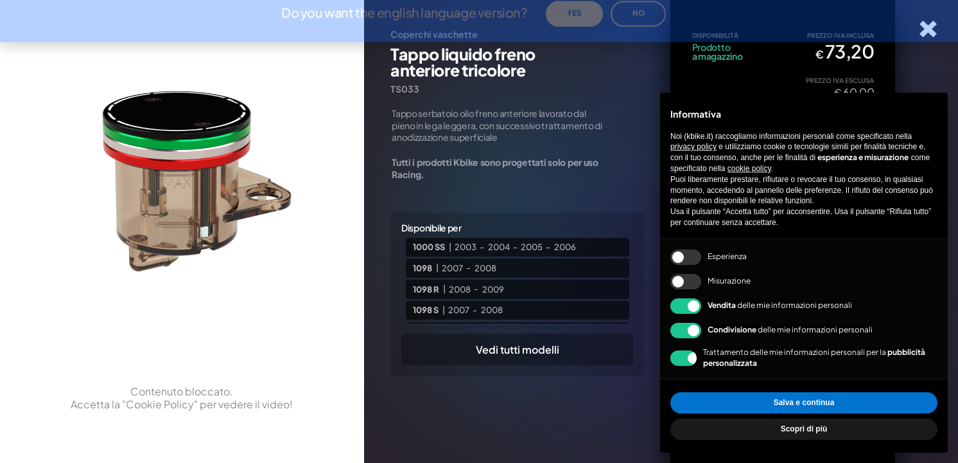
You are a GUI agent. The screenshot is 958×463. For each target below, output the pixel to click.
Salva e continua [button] (804, 402)
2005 (532, 247)
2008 (485, 267)
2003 (465, 247)
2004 (499, 247)
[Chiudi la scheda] (928, 29)
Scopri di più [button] (804, 428)
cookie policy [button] (749, 168)
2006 (565, 247)
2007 (452, 267)
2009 (493, 289)
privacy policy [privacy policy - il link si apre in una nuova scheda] (693, 146)
